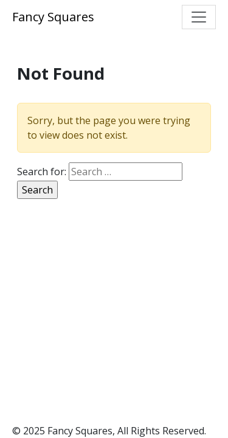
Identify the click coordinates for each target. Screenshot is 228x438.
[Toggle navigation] (199, 17)
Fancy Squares (53, 17)
